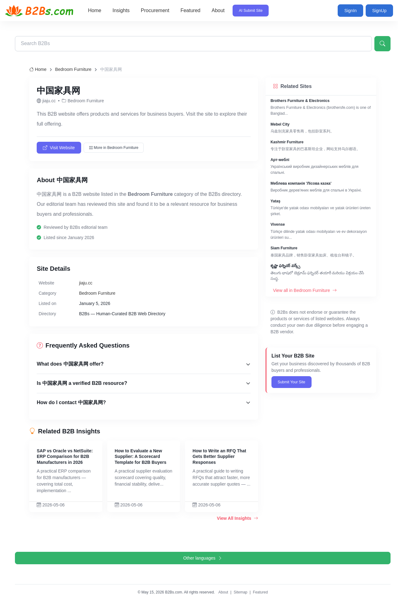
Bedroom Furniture (73, 69)
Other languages (202, 558)
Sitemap (240, 592)
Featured (190, 10)
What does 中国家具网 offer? (70, 364)
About (217, 10)
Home (94, 10)
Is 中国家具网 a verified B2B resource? (82, 383)
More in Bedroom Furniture (113, 147)
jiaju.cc (85, 282)
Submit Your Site (291, 382)
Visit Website (59, 147)
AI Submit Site (250, 10)
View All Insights (237, 518)
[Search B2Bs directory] (193, 43)
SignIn (350, 10)
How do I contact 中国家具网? (71, 402)
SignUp (379, 10)
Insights (121, 10)
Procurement (155, 10)
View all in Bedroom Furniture (305, 290)
